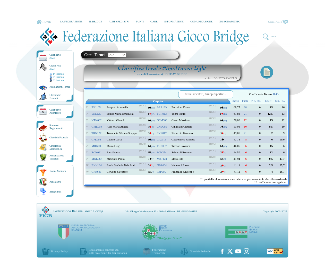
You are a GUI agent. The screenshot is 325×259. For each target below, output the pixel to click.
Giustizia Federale (58, 137)
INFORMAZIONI (174, 21)
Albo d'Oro (55, 181)
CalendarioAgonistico (55, 111)
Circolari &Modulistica (55, 147)
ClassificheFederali (55, 96)
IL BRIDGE (95, 21)
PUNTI (140, 21)
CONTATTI (278, 21)
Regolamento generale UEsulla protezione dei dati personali (108, 251)
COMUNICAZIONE (201, 21)
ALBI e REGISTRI (119, 21)
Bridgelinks (55, 191)
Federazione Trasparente (159, 251)
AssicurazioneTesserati (56, 157)
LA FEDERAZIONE (71, 21)
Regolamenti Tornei (59, 86)
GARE (154, 21)
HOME (44, 21)
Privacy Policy (59, 251)
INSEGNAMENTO (229, 21)
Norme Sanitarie (57, 171)
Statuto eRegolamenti (56, 127)
